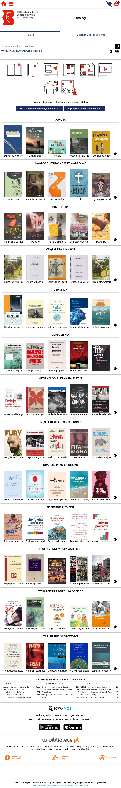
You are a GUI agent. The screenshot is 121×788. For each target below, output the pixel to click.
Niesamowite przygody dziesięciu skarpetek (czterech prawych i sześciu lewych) (31, 697)
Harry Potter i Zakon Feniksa (13, 695)
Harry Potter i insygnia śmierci (13, 692)
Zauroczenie (46, 697)
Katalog (30, 35)
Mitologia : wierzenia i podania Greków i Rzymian (20, 687)
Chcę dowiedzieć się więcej (46, 785)
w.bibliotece (74, 746)
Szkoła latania (47, 692)
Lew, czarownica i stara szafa (13, 689)
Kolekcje (37, 51)
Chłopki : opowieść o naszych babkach (55, 687)
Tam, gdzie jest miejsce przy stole (93, 697)
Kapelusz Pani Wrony (88, 695)
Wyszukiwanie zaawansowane (16, 51)
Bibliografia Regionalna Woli (91, 35)
